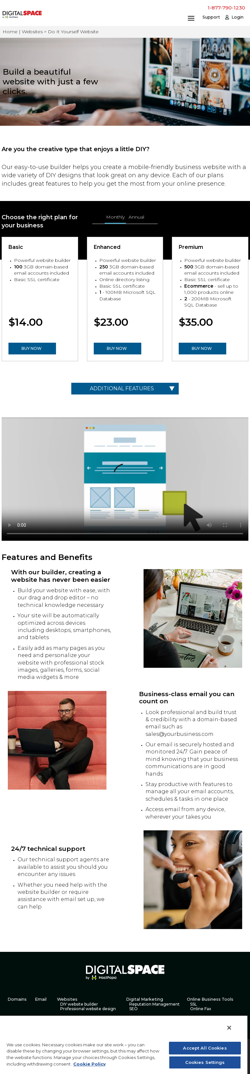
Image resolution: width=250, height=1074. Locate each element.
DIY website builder (79, 1004)
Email (41, 999)
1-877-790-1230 (226, 8)
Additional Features (122, 388)
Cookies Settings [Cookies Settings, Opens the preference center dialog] (205, 1062)
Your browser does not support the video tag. (125, 479)
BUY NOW (31, 348)
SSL (193, 1004)
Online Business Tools (210, 999)
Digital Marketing (144, 999)
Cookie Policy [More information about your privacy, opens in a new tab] (89, 1064)
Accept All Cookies (205, 1048)
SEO (133, 1009)
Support (211, 17)
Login (237, 17)
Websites (67, 999)
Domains (17, 999)
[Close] (229, 1028)
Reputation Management (154, 1004)
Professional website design (88, 1009)
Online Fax (200, 1009)
